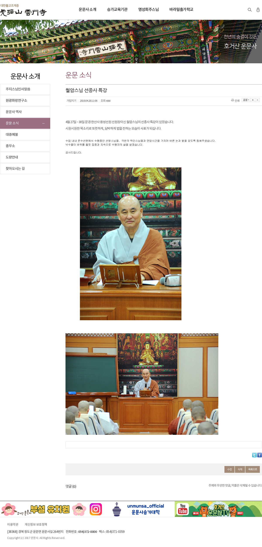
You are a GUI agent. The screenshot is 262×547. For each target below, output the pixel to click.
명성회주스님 (148, 9)
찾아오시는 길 (15, 169)
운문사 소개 (87, 9)
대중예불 (12, 135)
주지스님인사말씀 (18, 89)
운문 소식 (12, 123)
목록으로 (252, 469)
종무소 (10, 146)
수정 (229, 469)
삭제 (240, 469)
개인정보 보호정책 (36, 524)
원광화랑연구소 (16, 101)
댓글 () (71, 487)
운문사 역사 (14, 112)
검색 (250, 10)
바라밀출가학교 (181, 9)
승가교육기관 (117, 9)
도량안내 (12, 157)
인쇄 (236, 101)
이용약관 (12, 524)
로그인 (258, 10)
